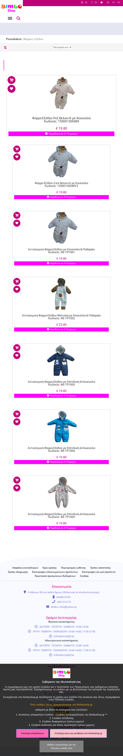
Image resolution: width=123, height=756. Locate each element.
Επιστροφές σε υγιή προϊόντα (98, 572)
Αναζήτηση (18, 18)
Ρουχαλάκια (13, 39)
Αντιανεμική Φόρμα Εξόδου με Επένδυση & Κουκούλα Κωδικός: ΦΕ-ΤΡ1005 (61, 511)
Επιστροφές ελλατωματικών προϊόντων (55, 572)
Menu (9, 17)
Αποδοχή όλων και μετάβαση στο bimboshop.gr (78, 733)
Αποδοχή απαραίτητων (32, 733)
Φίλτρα (5, 47)
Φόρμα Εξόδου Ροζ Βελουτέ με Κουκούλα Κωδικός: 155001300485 (61, 119)
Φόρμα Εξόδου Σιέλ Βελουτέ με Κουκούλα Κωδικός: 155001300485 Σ (61, 180)
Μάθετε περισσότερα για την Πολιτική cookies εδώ (61, 746)
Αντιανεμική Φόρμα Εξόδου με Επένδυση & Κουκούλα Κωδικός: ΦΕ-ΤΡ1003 (61, 379)
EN (119, 2)
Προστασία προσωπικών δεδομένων (55, 576)
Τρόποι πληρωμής (18, 572)
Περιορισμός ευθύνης (73, 568)
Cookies (84, 576)
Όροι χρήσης (50, 568)
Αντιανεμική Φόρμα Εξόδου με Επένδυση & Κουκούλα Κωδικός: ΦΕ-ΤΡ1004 (61, 445)
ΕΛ (113, 2)
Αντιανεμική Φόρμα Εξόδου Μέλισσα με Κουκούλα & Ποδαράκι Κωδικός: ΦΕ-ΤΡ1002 (61, 313)
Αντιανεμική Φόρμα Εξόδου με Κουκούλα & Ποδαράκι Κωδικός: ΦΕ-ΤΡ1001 (61, 247)
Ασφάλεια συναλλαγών (25, 568)
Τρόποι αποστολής (100, 568)
